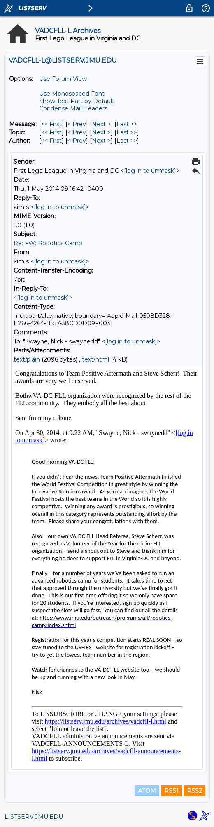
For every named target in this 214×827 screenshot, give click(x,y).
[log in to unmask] (150, 170)
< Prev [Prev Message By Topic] (76, 132)
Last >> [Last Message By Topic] (126, 132)
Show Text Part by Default (76, 101)
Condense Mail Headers (73, 108)
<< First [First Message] (51, 124)
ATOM (147, 790)
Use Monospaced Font (72, 93)
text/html (95, 359)
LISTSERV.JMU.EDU (34, 816)
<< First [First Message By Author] (51, 140)
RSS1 (171, 790)
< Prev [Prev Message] (76, 124)
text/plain (27, 359)
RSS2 (194, 790)
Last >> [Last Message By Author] (126, 140)
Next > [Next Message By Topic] (101, 132)
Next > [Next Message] (101, 124)
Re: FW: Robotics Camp (48, 243)
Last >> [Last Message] (126, 124)
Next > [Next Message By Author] (101, 140)
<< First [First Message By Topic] (51, 132)
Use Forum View (63, 78)
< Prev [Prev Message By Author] (76, 140)
